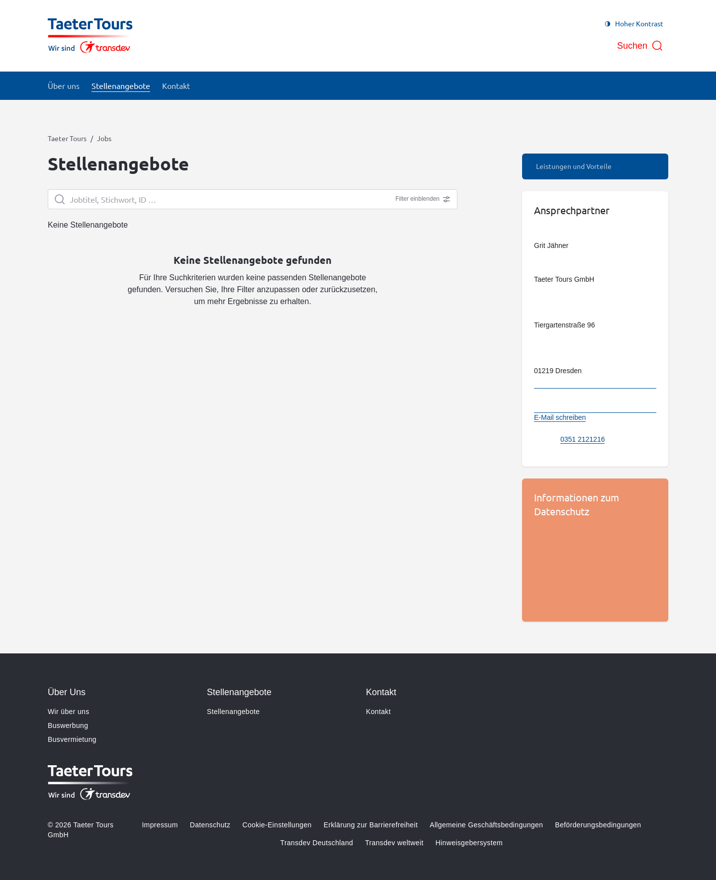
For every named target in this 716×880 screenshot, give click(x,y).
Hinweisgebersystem (469, 843)
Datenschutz (210, 825)
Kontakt (378, 712)
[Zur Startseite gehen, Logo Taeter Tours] (90, 36)
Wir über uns (69, 712)
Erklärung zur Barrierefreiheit (371, 825)
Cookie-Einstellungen (276, 825)
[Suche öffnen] (640, 46)
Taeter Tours (67, 138)
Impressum (160, 825)
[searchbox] (252, 199)
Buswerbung (68, 725)
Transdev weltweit (394, 843)
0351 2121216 (582, 439)
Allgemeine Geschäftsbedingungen (486, 825)
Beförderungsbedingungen (598, 825)
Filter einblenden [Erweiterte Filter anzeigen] (422, 199)
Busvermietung (72, 739)
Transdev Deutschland (317, 843)
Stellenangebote (233, 712)
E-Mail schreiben (560, 417)
